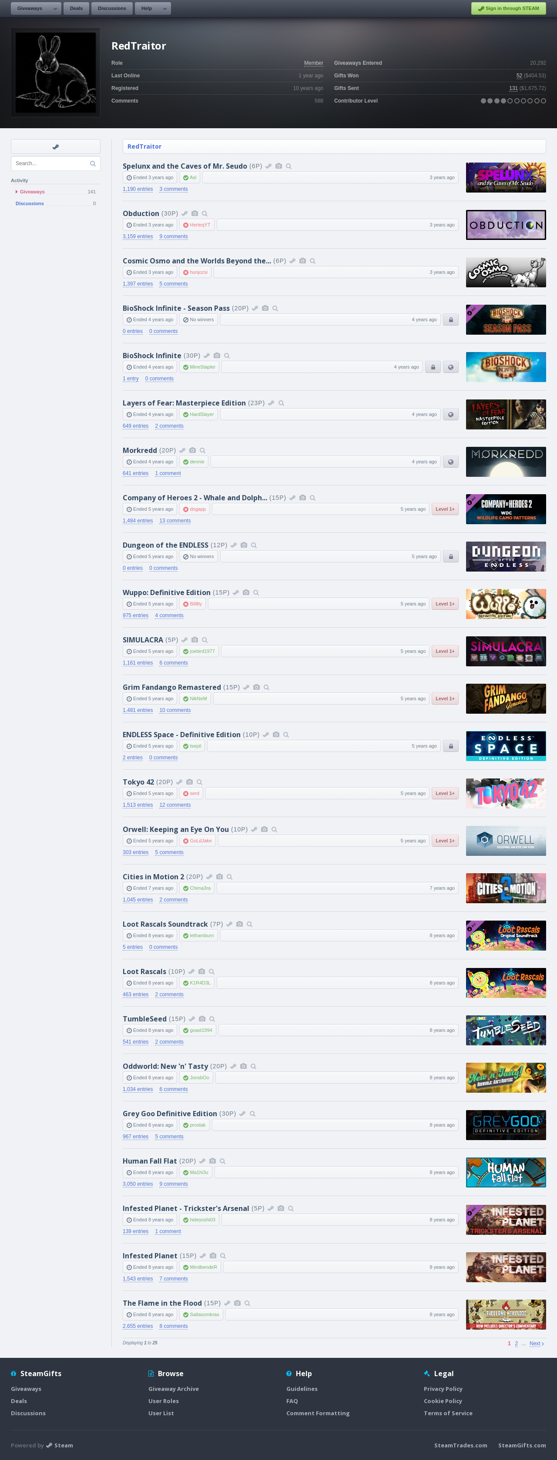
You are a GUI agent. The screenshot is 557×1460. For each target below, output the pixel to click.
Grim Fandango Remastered (172, 687)
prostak (197, 1124)
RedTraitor (144, 146)
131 (513, 88)
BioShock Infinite (152, 355)
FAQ (292, 1401)
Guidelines (302, 1389)
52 (519, 76)
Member (313, 63)
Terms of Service (448, 1413)
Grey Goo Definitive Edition (170, 1113)
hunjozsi (198, 272)
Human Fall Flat (150, 1161)
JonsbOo (199, 1077)
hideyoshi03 (202, 1219)
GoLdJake (200, 840)
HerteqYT (200, 224)
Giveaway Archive (173, 1389)
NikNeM (198, 698)
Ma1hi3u (199, 1172)
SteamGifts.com (522, 1445)
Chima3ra (200, 888)
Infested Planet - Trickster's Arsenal (186, 1208)
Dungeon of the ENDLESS (165, 545)
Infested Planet (150, 1255)
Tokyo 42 (138, 782)
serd (194, 793)
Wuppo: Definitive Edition (167, 592)
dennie (197, 461)
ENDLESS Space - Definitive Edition (182, 734)
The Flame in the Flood (162, 1303)
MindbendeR (203, 1267)
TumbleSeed (145, 1019)
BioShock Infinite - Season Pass (176, 308)
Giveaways (29, 8)
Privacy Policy (443, 1389)
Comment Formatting (318, 1413)
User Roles (163, 1401)
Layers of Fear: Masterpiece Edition (184, 403)
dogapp (198, 509)
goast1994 (201, 1030)
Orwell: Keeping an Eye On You (176, 829)
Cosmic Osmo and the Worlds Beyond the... (197, 261)
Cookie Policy (443, 1401)
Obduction (141, 213)
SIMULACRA (143, 640)
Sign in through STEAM (508, 9)
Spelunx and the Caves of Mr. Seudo (185, 166)
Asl (193, 177)
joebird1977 (202, 651)
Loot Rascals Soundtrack (165, 924)
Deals (76, 8)
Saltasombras (204, 1314)
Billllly (196, 603)
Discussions (112, 8)
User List (161, 1413)
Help (146, 8)
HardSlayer (202, 414)
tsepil (195, 745)
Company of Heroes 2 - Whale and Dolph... (195, 497)
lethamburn (202, 935)
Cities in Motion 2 (153, 876)
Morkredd (140, 450)
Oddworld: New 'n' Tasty (165, 1066)
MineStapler (202, 366)
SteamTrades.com (460, 1445)
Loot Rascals (144, 971)
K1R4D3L (200, 982)
